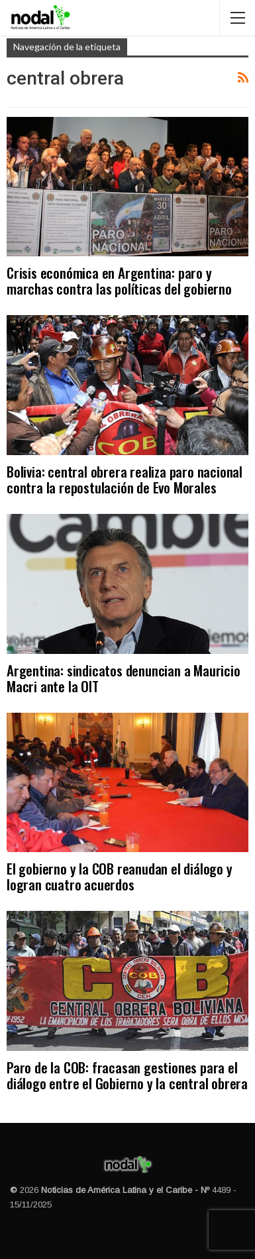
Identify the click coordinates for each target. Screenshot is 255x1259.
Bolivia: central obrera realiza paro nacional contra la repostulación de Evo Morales (124, 479)
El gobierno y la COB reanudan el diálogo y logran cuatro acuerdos (119, 876)
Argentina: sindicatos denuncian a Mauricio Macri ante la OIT (123, 678)
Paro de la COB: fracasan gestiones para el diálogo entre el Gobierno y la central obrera (127, 1075)
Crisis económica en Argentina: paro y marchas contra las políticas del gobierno (119, 280)
